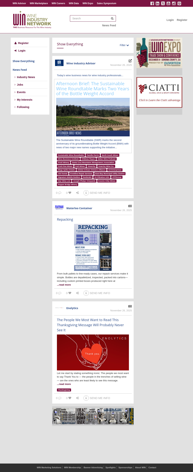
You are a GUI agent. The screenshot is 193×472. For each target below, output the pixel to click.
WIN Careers (58, 3)
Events (20, 92)
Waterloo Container (79, 208)
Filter (124, 45)
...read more (64, 284)
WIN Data (74, 3)
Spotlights (111, 467)
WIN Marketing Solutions (49, 467)
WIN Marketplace (39, 3)
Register (182, 19)
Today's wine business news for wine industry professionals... (90, 75)
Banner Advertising (93, 467)
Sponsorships (125, 467)
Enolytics (72, 308)
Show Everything (23, 61)
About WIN (140, 467)
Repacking (65, 219)
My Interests (23, 99)
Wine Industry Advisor (81, 63)
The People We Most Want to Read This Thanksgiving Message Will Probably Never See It (90, 325)
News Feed (109, 25)
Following (22, 107)
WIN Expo (88, 3)
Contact (152, 467)
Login (170, 19)
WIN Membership (72, 467)
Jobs (19, 84)
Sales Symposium (106, 3)
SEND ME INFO (96, 192)
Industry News (25, 77)
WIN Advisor (19, 3)
